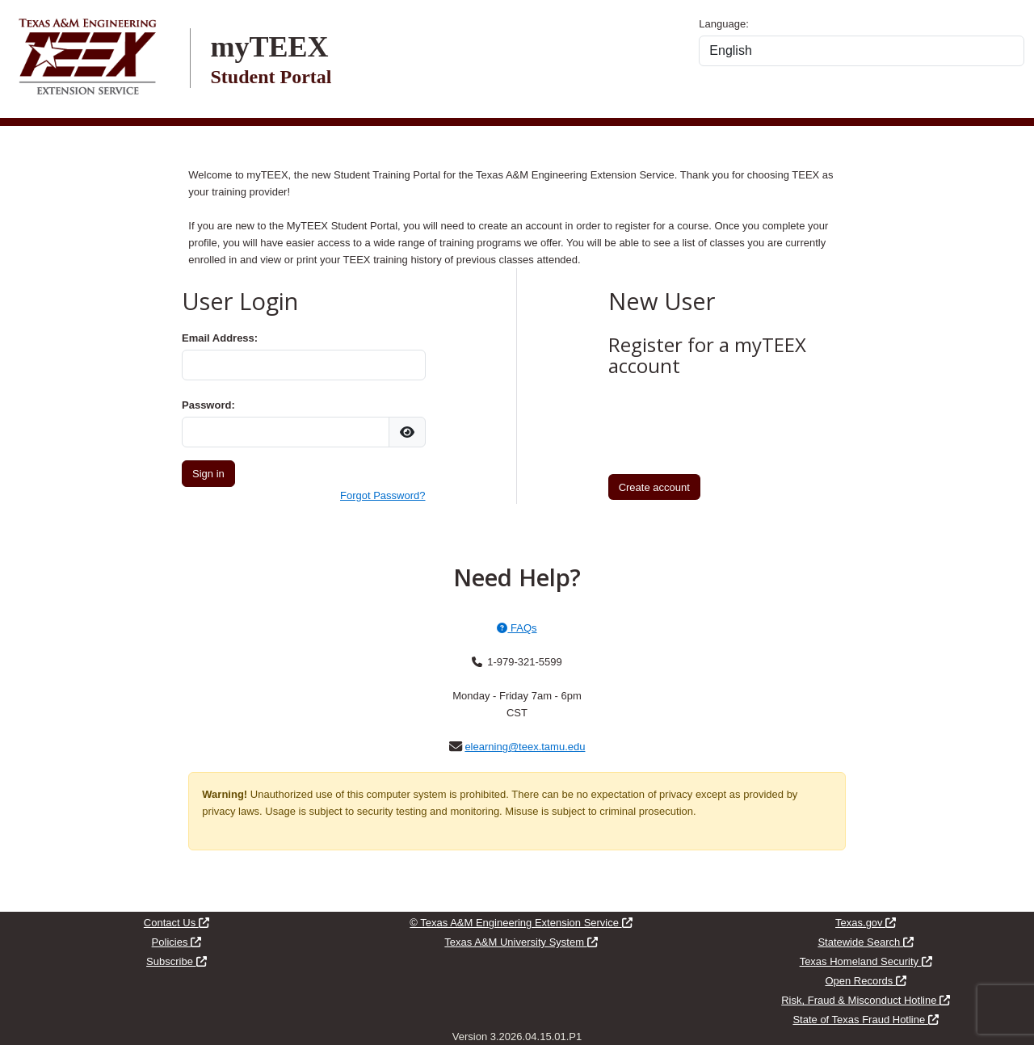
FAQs (516, 628)
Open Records (865, 981)
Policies (176, 942)
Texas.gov (865, 923)
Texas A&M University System (520, 942)
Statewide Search (866, 942)
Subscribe (176, 961)
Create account (654, 487)
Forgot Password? (383, 495)
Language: (723, 24)
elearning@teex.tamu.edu (524, 747)
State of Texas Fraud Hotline (865, 1020)
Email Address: (220, 338)
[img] (407, 432)
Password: (208, 405)
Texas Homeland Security (866, 961)
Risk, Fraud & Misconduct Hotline (865, 1000)
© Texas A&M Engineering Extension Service (521, 923)
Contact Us (176, 923)
